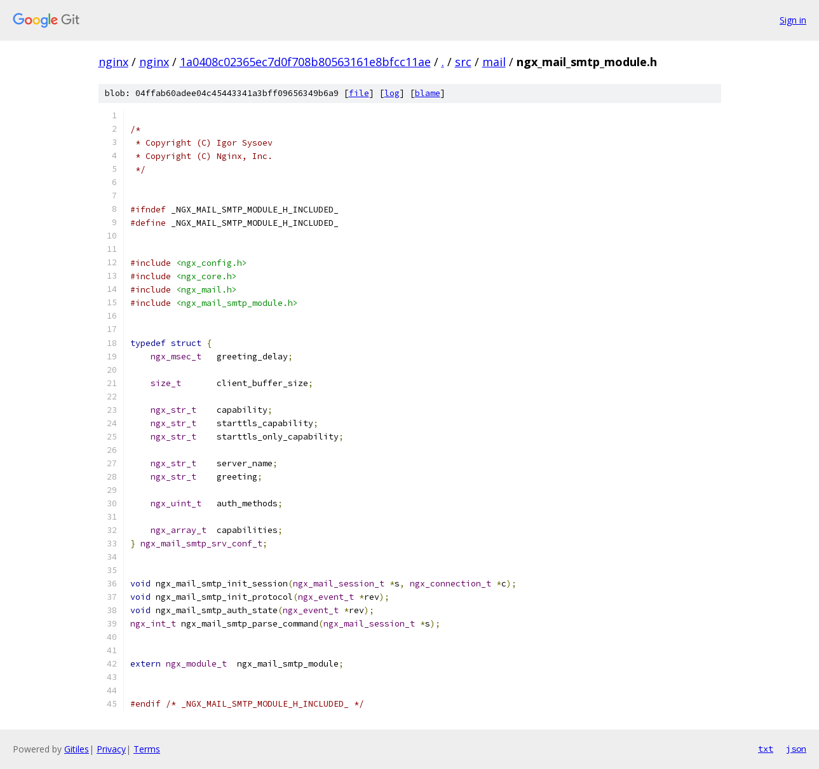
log (392, 93)
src (463, 61)
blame (427, 93)
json (796, 748)
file (359, 93)
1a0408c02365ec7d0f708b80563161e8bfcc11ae (305, 61)
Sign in (793, 20)
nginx (113, 61)
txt (765, 748)
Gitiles (76, 749)
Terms (146, 749)
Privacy (111, 749)
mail (494, 61)
